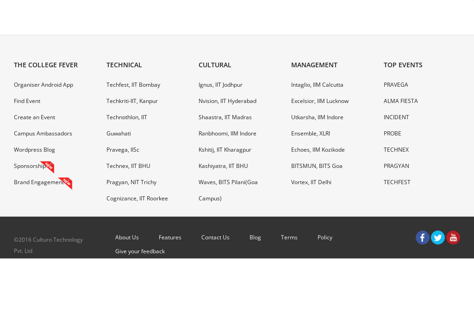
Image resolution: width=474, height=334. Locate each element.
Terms (289, 237)
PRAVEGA (396, 85)
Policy (325, 237)
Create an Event (34, 117)
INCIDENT (396, 117)
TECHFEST (397, 182)
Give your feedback (140, 251)
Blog (255, 237)
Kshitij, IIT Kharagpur (225, 150)
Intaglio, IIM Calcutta (317, 85)
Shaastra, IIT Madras (225, 117)
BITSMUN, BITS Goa (317, 166)
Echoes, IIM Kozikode (318, 150)
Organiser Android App (43, 85)
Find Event (27, 101)
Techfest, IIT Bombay (133, 85)
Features (170, 237)
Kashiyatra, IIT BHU (223, 166)
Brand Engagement (39, 182)
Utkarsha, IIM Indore (317, 117)
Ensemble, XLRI (310, 133)
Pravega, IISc (122, 150)
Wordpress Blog (34, 150)
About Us (127, 237)
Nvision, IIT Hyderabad (227, 101)
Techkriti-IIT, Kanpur (132, 101)
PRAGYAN (396, 166)
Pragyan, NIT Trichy (131, 182)
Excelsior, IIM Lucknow (320, 101)
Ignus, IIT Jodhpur (221, 85)
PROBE (392, 133)
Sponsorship (30, 166)
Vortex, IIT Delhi (311, 182)
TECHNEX (396, 150)
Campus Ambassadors (43, 133)
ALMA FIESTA (401, 101)
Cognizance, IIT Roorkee (137, 198)
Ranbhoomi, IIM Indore (227, 133)
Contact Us (215, 237)
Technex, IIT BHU (128, 166)
